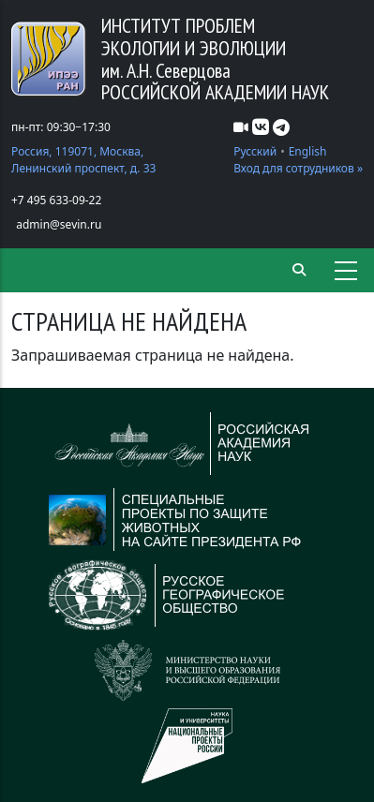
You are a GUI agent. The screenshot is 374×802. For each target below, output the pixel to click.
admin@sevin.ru (58, 224)
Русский (255, 151)
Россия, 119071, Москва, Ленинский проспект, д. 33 (83, 159)
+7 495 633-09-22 (56, 200)
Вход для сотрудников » (298, 168)
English (308, 151)
